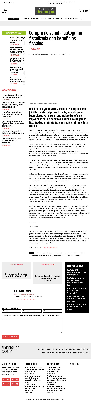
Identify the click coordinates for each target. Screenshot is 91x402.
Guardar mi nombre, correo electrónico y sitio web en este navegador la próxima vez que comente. (31, 315)
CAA (44, 253)
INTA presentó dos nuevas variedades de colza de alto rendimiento (16, 69)
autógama (38, 253)
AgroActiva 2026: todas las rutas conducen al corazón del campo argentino (17, 39)
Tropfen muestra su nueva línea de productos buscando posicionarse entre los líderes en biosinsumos (56, 379)
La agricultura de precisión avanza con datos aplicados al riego (13, 96)
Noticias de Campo (41, 54)
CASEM (81, 253)
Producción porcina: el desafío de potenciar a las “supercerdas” (17, 59)
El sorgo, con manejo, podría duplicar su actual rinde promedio (13, 131)
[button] (81, 18)
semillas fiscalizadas (75, 255)
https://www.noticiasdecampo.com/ (24, 294)
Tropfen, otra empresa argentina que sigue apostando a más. (54, 369)
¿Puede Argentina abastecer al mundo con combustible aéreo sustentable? (12, 113)
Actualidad (13, 63)
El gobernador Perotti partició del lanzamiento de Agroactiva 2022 (16, 275)
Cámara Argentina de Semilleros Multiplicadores (62, 253)
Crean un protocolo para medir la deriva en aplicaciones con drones (17, 79)
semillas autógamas (60, 255)
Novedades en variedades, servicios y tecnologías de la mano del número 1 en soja (56, 388)
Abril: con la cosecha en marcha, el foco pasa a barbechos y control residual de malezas (13, 104)
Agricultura (6, 99)
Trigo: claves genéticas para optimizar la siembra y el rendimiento (11, 140)
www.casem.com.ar (51, 247)
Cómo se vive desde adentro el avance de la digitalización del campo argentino (47, 278)
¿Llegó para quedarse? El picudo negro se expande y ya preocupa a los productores (13, 123)
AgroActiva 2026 (15, 44)
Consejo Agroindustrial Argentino (41, 255)
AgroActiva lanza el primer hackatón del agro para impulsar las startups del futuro (17, 50)
